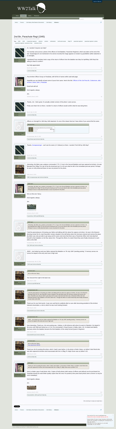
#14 (101, 392)
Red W (31, 38)
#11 (101, 307)
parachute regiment (78, 41)
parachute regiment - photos (91, 41)
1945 (23, 41)
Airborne (22, 38)
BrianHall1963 (30, 310)
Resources (36, 15)
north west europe (61, 41)
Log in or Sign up (97, 1)
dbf (28, 245)
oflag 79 (69, 41)
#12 (101, 331)
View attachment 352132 (34, 345)
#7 (101, 213)
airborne (40, 41)
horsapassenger (19, 133)
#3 (101, 112)
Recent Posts (26, 18)
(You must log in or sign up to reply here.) (92, 400)
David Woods (30, 139)
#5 (101, 155)
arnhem (46, 41)
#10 (101, 280)
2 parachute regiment (31, 41)
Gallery (29, 15)
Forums (23, 15)
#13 (101, 354)
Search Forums (17, 18)
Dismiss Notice (113, 415)
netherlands (53, 41)
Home (17, 15)
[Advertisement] (58, 29)
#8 (101, 242)
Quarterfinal (30, 216)
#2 (101, 96)
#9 (101, 261)
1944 (18, 41)
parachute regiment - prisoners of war (23, 43)
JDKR (16, 176)
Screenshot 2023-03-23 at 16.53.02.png (43, 127)
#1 (101, 68)
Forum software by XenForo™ (25, 427)
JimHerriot (29, 70)
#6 (101, 174)
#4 (101, 136)
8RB (28, 177)
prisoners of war (38, 43)
